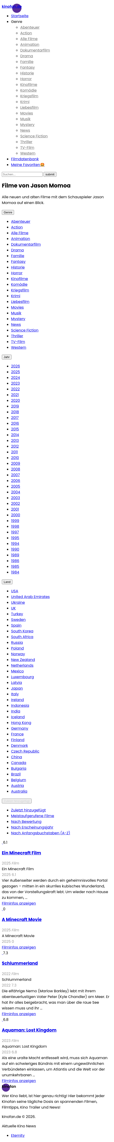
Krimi (24, 101)
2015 (15, 429)
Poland (17, 648)
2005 (15, 486)
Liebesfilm (29, 107)
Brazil (16, 774)
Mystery (27, 124)
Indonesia (20, 705)
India (15, 711)
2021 (15, 394)
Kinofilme (28, 84)
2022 (15, 389)
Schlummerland (20, 963)
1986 (15, 560)
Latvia (16, 682)
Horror (26, 79)
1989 (15, 555)
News (25, 130)
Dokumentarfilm (35, 50)
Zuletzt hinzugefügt (17, 801)
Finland (17, 739)
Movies (26, 113)
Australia (19, 791)
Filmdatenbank (25, 159)
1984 (15, 572)
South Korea (22, 631)
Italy (15, 694)
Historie (27, 73)
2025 (15, 372)
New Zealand (23, 659)
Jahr (7, 357)
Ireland (17, 699)
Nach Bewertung (26, 821)
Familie (26, 61)
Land (7, 582)
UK (13, 608)
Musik (25, 119)
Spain (16, 625)
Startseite (20, 16)
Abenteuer (30, 27)
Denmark (19, 745)
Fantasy (27, 67)
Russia (17, 642)
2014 (15, 435)
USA (14, 591)
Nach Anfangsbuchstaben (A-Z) (40, 833)
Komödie (28, 90)
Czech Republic (25, 751)
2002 (15, 503)
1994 (15, 543)
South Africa (22, 636)
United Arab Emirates (30, 596)
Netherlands (22, 665)
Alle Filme (29, 38)
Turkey (17, 614)
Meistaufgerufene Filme (32, 815)
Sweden (18, 619)
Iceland (18, 717)
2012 (15, 446)
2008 (15, 469)
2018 (15, 412)
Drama (26, 56)
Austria (17, 785)
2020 (15, 400)
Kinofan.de (12, 6)
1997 (15, 532)
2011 (14, 452)
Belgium (18, 780)
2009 (15, 463)
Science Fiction (34, 136)
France (17, 734)
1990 (15, 549)
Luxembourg (22, 677)
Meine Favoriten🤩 (28, 164)
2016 (15, 423)
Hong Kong (21, 722)
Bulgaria (18, 768)
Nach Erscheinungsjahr (32, 827)
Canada (18, 762)
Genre (16, 21)
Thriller (26, 141)
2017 (15, 417)
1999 (15, 520)
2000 (15, 515)
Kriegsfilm (29, 96)
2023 (15, 383)
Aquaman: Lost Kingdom (29, 1030)
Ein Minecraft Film (21, 853)
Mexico (17, 671)
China (16, 757)
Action (26, 33)
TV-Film (27, 147)
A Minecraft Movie (22, 919)
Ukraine (18, 602)
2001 (15, 509)
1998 (15, 526)
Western (27, 153)
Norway (18, 654)
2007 (15, 475)
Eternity (18, 1135)
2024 (15, 377)
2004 (15, 492)
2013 (15, 440)
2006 (15, 480)
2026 (15, 366)
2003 (15, 497)
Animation (29, 44)
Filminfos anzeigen (19, 903)
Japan (17, 688)
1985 (15, 566)
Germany (19, 728)
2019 (15, 406)
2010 (15, 457)
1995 (15, 538)
